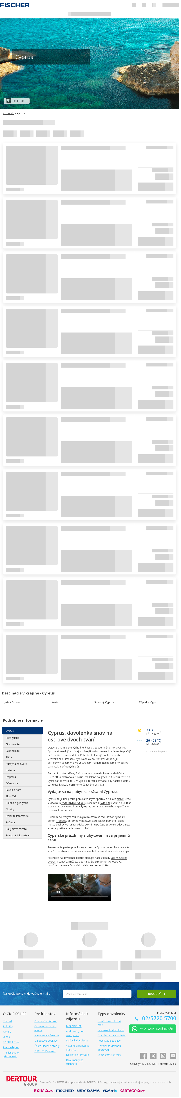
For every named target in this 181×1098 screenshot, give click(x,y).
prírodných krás (70, 766)
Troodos (61, 820)
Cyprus (10, 730)
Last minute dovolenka (111, 1030)
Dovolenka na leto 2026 (112, 1035)
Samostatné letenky (109, 1055)
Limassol (69, 759)
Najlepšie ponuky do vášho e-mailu (26, 994)
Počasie (10, 822)
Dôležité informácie (17, 816)
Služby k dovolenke (77, 1040)
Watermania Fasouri (73, 802)
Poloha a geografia (17, 803)
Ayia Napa (82, 759)
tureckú (115, 777)
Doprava (11, 777)
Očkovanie (12, 783)
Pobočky (8, 1026)
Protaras (100, 759)
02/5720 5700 (158, 1018)
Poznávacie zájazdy (109, 1040)
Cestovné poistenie (45, 1021)
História (10, 770)
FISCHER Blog (11, 1042)
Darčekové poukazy (45, 1040)
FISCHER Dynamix (44, 1051)
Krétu (105, 865)
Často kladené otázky (46, 1046)
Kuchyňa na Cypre (16, 763)
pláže (118, 755)
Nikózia (79, 777)
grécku (104, 777)
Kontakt (7, 1021)
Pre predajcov (11, 1047)
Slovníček (11, 796)
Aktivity (10, 809)
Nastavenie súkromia (46, 1035)
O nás (6, 1037)
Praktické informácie (18, 835)
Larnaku (105, 802)
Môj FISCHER (74, 1026)
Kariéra (7, 1031)
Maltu (79, 865)
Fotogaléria (12, 737)
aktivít (120, 799)
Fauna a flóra (13, 790)
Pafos (79, 773)
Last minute (13, 750)
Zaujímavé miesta (16, 829)
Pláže (9, 757)
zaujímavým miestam (84, 817)
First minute (13, 744)
